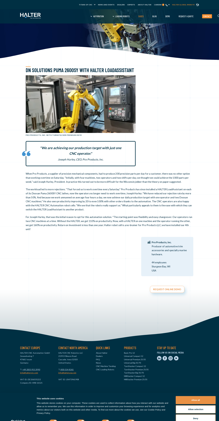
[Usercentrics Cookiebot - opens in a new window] (18, 415)
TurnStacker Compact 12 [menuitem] (135, 366)
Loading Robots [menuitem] (101, 16)
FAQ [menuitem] (98, 359)
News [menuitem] (98, 363)
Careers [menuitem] (159, 5)
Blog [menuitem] (133, 16)
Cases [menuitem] (119, 16)
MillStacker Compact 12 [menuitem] (134, 376)
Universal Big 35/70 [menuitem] (132, 363)
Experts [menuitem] (131, 5)
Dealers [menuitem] (121, 5)
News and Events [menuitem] (106, 5)
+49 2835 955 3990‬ (31, 369)
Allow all (195, 393)
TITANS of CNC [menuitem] (85, 5)
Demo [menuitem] (146, 16)
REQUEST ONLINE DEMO (167, 289)
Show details (146, 415)
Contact (185, 16)
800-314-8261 (67, 369)
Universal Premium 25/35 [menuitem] (135, 359)
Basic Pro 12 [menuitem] (129, 353)
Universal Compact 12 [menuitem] (133, 356)
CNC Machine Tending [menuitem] (106, 366)
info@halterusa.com (67, 373)
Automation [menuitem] (77, 16)
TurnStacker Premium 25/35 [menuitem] (136, 369)
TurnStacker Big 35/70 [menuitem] (134, 373)
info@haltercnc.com (29, 373)
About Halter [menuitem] (144, 5)
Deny (195, 412)
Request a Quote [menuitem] (164, 16)
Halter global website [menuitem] (183, 5)
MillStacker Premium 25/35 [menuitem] (135, 379)
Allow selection (195, 403)
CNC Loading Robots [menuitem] (105, 369)
